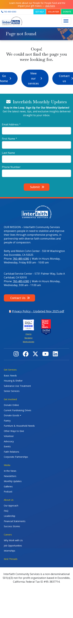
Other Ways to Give (14, 431)
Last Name (8, 153)
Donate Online (11, 405)
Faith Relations (11, 451)
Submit (35, 187)
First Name (8, 138)
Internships (9, 550)
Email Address (10, 124)
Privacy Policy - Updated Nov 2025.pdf (38, 311)
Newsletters (10, 476)
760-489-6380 (21, 258)
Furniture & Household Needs (19, 425)
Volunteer (9, 436)
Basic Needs (10, 375)
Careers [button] (8, 534)
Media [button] (7, 465)
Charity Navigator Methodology (28, 338)
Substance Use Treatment (17, 385)
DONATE (67, 11)
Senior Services (12, 391)
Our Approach (11, 505)
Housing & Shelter (13, 380)
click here (50, 5)
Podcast (8, 491)
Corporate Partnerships (16, 456)
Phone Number (11, 167)
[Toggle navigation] (66, 20)
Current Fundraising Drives (17, 410)
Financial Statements (14, 521)
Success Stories (12, 526)
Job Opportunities (13, 545)
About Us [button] (8, 499)
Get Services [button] (10, 369)
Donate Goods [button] (11, 415)
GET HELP (39, 11)
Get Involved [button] (10, 399)
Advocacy (9, 441)
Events (7, 446)
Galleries (8, 486)
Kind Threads (10, 558)
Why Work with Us (13, 540)
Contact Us (17, 298)
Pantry (7, 420)
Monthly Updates (13, 481)
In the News (10, 470)
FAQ (6, 510)
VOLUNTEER (53, 11)
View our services (33, 78)
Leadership (9, 515)
